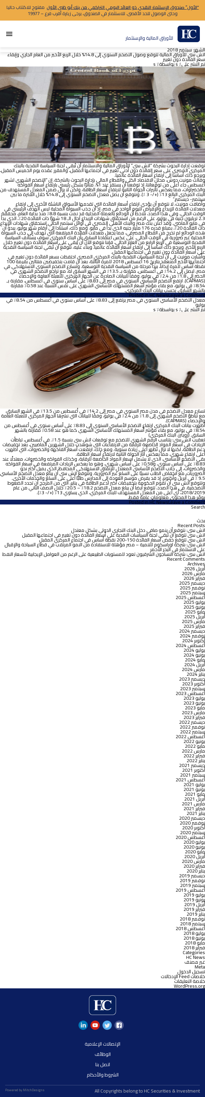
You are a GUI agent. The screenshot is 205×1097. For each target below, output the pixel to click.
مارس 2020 (193, 861)
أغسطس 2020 (190, 837)
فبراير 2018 (194, 947)
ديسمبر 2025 (192, 582)
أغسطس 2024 (190, 645)
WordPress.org (189, 986)
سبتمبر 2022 (192, 731)
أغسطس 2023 (190, 693)
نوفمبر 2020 (192, 822)
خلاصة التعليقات (189, 981)
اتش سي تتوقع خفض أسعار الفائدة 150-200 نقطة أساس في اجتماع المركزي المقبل (122, 539)
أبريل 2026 (194, 568)
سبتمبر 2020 (192, 832)
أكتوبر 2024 (193, 640)
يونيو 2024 (194, 654)
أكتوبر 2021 (193, 770)
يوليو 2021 (194, 784)
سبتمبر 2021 (192, 774)
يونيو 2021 (194, 789)
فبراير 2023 (194, 717)
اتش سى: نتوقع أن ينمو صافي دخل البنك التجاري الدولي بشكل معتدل (138, 530)
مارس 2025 (193, 621)
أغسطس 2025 (190, 597)
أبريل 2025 (194, 616)
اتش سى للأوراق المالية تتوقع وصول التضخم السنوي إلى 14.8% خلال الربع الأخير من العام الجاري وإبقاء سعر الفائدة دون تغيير (106, 57)
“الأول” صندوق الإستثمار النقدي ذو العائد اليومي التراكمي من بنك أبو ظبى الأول (123, 7)
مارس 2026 (193, 573)
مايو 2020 (195, 851)
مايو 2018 (195, 942)
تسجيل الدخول (191, 971)
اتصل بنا (102, 1064)
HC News (158, 295)
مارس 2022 (193, 750)
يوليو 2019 (194, 894)
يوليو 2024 (194, 650)
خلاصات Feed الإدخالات (183, 976)
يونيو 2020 (194, 846)
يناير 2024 (195, 674)
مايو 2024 (195, 659)
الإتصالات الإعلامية (102, 1043)
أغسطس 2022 (190, 736)
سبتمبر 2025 (192, 592)
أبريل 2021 (194, 798)
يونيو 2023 (194, 702)
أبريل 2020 (194, 856)
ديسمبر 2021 (192, 765)
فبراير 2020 (194, 866)
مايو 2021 (195, 794)
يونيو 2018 (194, 938)
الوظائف (103, 1054)
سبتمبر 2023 (192, 688)
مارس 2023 (193, 712)
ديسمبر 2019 (192, 875)
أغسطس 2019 (190, 890)
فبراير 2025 (194, 626)
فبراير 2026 (194, 578)
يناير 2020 (195, 870)
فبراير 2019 (194, 909)
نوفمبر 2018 (192, 918)
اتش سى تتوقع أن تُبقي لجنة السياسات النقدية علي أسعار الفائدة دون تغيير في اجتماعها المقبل (113, 535)
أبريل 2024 (194, 664)
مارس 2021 (193, 803)
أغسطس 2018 (190, 928)
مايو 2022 (195, 746)
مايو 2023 (195, 707)
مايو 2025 (195, 611)
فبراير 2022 (194, 755)
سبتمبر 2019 (192, 885)
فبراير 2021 (194, 808)
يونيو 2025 (194, 606)
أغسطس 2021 (190, 779)
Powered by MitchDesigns (25, 1090)
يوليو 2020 (194, 842)
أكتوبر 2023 (193, 683)
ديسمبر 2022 (192, 722)
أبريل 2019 (194, 904)
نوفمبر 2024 (192, 635)
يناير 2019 (195, 914)
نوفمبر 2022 (192, 726)
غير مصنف (194, 962)
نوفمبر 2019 (192, 880)
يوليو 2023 (194, 698)
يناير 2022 (195, 760)
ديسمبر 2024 (192, 630)
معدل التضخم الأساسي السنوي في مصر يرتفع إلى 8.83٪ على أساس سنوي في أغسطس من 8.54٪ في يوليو (105, 302)
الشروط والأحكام (103, 1074)
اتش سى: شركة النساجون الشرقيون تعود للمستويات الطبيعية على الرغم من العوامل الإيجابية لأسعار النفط (103, 554)
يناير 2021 (195, 813)
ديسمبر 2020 (192, 818)
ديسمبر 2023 (192, 678)
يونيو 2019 (194, 899)
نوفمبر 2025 (192, 587)
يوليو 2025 (194, 602)
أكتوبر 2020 (193, 827)
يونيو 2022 (194, 741)
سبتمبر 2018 (192, 923)
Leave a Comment (186, 295)
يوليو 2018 (194, 933)
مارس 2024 (193, 669)
